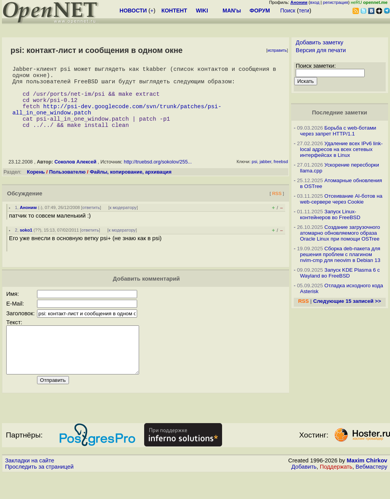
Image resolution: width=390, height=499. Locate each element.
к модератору (123, 223)
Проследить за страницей (39, 491)
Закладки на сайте (29, 485)
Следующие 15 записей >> (347, 301)
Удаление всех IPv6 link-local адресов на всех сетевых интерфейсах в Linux (341, 149)
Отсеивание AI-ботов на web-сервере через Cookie (341, 199)
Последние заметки (339, 112)
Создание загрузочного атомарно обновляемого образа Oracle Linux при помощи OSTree (340, 233)
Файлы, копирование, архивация (130, 187)
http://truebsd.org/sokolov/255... (158, 177)
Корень (36, 187)
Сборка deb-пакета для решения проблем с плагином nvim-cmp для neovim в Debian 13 (340, 254)
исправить (277, 50)
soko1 (26, 245)
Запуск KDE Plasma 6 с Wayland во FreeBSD (340, 273)
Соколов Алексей (76, 177)
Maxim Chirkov (367, 485)
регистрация (335, 2)
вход (314, 2)
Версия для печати (321, 50)
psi (254, 177)
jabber (265, 177)
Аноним (28, 223)
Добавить (304, 491)
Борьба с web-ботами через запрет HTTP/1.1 (338, 131)
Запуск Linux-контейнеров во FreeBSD (330, 214)
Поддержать (336, 491)
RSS (276, 208)
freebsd (281, 177)
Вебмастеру (371, 491)
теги (304, 10)
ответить (91, 223)
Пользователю (67, 187)
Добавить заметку (319, 42)
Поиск (287, 10)
